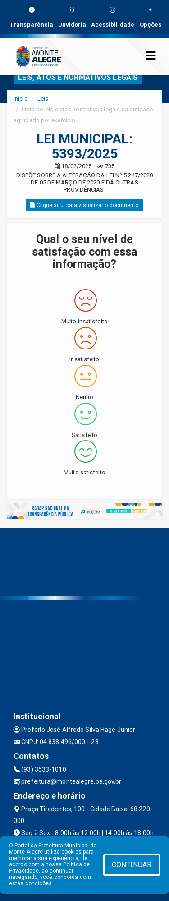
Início (21, 98)
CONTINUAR (131, 864)
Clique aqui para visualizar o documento (84, 205)
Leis (42, 98)
